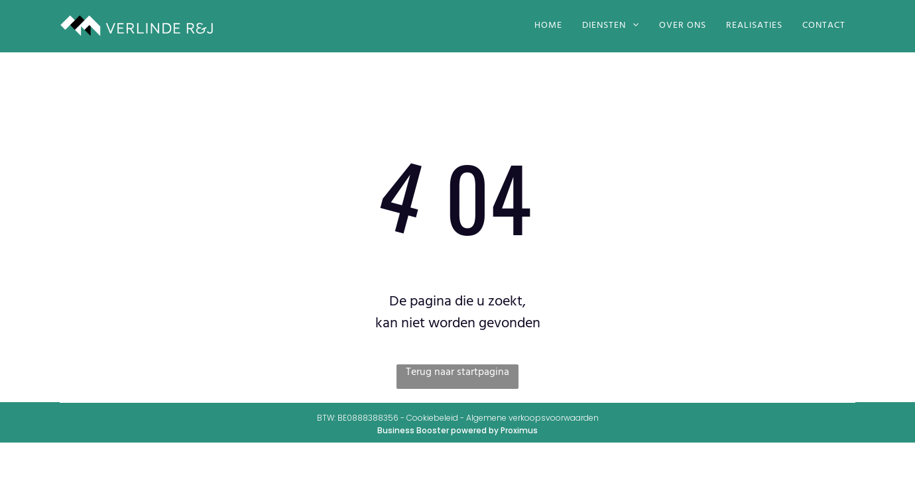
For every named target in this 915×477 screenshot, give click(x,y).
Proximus (519, 430)
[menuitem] (548, 25)
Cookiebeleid (432, 417)
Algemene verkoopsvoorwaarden (532, 417)
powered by (475, 430)
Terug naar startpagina (457, 372)
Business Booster (413, 430)
